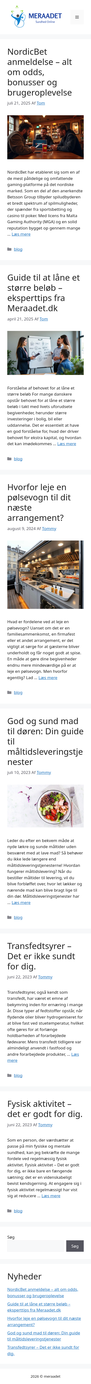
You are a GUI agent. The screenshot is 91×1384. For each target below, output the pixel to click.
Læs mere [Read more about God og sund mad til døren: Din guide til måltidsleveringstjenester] (21, 902)
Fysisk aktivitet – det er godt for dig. (45, 1108)
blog (18, 249)
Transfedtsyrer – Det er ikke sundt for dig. (41, 956)
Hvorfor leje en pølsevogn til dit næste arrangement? (39, 502)
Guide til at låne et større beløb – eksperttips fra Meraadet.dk (43, 293)
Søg (11, 1237)
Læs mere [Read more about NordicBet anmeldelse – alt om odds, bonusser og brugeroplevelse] (21, 234)
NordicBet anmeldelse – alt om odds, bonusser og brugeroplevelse (39, 72)
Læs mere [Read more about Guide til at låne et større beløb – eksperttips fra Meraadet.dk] (66, 443)
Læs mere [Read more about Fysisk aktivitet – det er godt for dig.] (50, 1195)
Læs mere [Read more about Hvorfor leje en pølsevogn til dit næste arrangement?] (48, 677)
